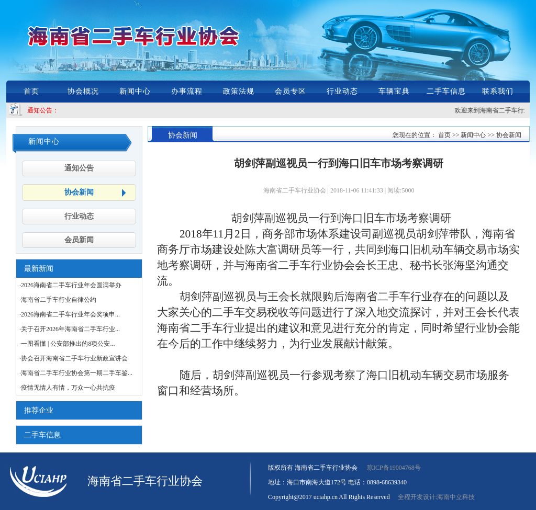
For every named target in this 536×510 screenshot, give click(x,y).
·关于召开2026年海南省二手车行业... (69, 329)
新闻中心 (135, 91)
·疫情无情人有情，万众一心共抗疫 (67, 387)
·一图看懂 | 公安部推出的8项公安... (67, 343)
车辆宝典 (394, 91)
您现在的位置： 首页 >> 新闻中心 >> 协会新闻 (457, 135)
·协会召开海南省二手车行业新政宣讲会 (73, 358)
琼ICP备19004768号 (394, 467)
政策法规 (238, 91)
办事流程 (187, 91)
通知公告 (79, 168)
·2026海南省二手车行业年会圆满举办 (70, 285)
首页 (31, 91)
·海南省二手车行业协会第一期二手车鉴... (75, 373)
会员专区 (290, 91)
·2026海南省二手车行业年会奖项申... (69, 314)
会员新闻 (79, 240)
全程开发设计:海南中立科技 (436, 497)
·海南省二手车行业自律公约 (57, 299)
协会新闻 (79, 192)
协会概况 (83, 91)
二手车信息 (446, 91)
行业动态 (342, 91)
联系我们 (497, 91)
